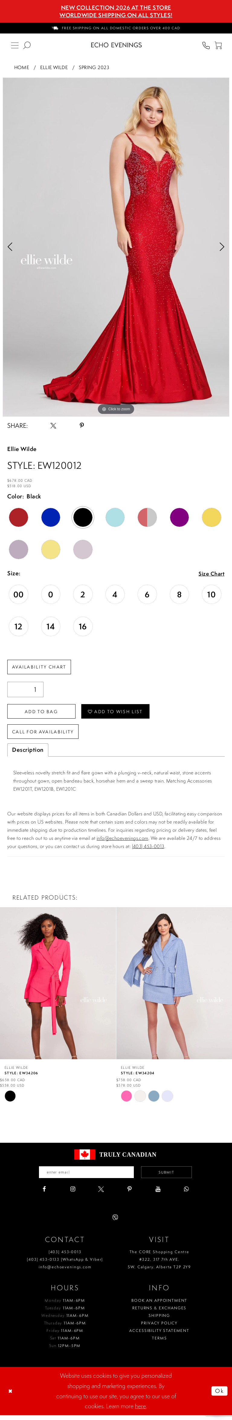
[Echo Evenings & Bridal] (116, 45)
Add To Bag (44, 713)
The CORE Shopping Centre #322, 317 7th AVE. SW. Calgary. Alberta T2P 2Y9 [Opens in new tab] (159, 1264)
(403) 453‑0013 (65, 1257)
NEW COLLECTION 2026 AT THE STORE (116, 7)
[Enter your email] (84, 1177)
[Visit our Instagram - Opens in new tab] (73, 1194)
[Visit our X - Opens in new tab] (101, 1194)
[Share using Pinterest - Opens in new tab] (82, 425)
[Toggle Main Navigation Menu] (15, 45)
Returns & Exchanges (159, 1312)
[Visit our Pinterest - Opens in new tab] (129, 1194)
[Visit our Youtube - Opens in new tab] (158, 1194)
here (140, 1411)
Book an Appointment (159, 1305)
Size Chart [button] (210, 573)
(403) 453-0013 (148, 850)
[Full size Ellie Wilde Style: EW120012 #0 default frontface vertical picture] (116, 247)
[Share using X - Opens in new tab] (53, 425)
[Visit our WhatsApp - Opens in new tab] (186, 1194)
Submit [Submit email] (170, 1176)
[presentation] (58, 987)
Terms (159, 1342)
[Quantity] (25, 690)
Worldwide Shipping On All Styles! (116, 15)
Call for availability (45, 735)
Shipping (159, 1320)
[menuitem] (116, 28)
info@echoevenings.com (122, 842)
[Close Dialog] (11, 1396)
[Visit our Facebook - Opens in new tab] (44, 1194)
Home (21, 67)
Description (28, 754)
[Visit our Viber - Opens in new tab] (115, 1222)
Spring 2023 (94, 67)
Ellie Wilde (54, 67)
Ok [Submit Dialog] (219, 1396)
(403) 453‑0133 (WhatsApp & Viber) (65, 1264)
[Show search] (27, 45)
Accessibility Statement (159, 1335)
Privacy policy (159, 1327)
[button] (218, 45)
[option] (116, 247)
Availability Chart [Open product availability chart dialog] (40, 667)
